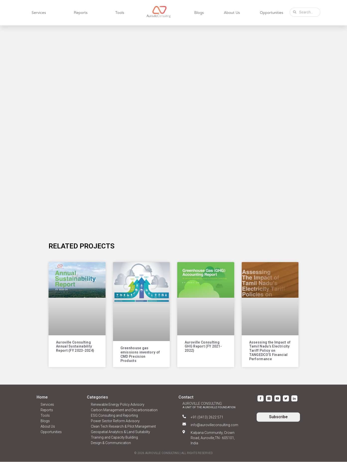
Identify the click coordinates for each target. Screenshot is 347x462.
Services (39, 12)
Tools (119, 12)
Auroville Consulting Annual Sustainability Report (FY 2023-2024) (75, 347)
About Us (232, 12)
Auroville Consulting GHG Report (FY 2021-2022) (203, 347)
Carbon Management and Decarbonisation (124, 410)
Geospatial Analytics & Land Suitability (120, 432)
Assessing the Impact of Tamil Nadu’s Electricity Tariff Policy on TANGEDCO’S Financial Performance (270, 351)
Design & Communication (111, 443)
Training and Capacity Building (114, 438)
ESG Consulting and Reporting (114, 416)
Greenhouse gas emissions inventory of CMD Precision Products (140, 354)
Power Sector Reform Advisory (115, 421)
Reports (81, 12)
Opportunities (271, 12)
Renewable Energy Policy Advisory (117, 405)
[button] (278, 417)
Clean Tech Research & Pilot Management (123, 427)
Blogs (199, 12)
